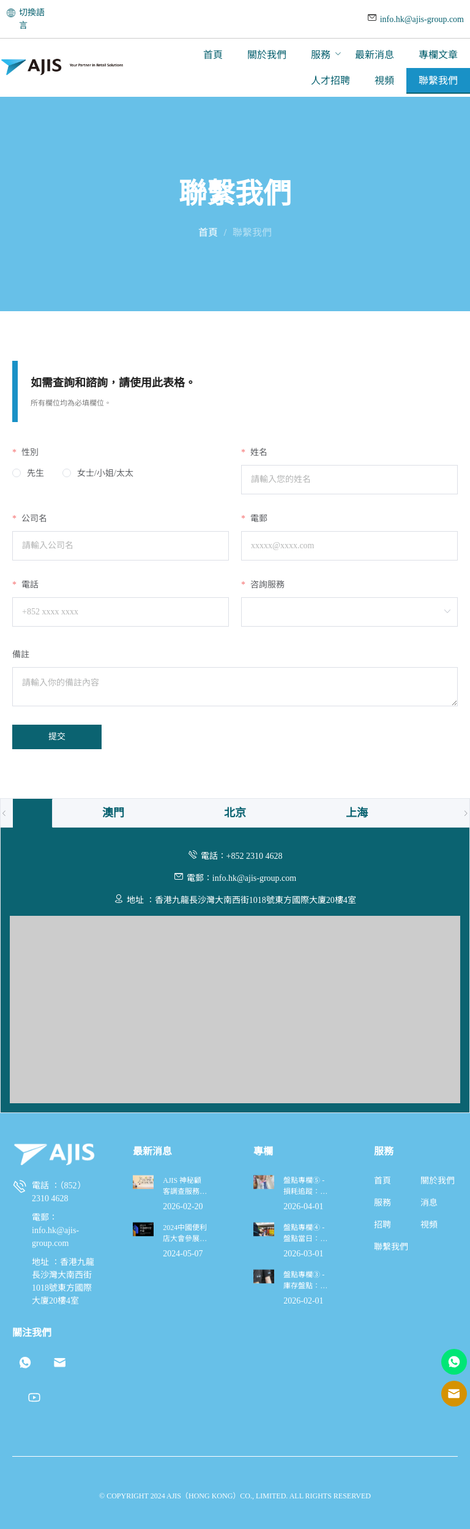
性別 (29, 452)
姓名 (257, 452)
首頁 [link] (208, 232)
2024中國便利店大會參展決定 (185, 1439)
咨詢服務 (266, 584)
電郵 (257, 518)
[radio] (28, 473)
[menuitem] (213, 55)
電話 (29, 584)
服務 (320, 55)
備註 (20, 654)
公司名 (33, 518)
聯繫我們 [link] (252, 232)
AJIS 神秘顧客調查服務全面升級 (185, 1392)
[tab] (113, 813)
